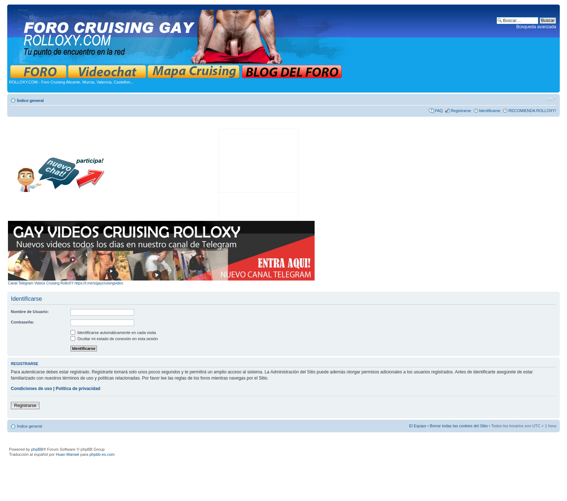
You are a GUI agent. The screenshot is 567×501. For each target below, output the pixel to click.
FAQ (439, 110)
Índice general (30, 100)
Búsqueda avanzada (536, 26)
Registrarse (461, 110)
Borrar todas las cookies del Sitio (459, 426)
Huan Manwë (67, 454)
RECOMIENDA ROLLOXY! (532, 110)
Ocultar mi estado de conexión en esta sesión (114, 339)
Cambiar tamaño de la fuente (551, 99)
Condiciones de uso (31, 388)
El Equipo (417, 426)
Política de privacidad (78, 388)
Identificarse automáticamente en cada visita (113, 332)
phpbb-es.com (102, 454)
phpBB (37, 449)
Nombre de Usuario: (30, 311)
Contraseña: (22, 322)
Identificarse (489, 110)
